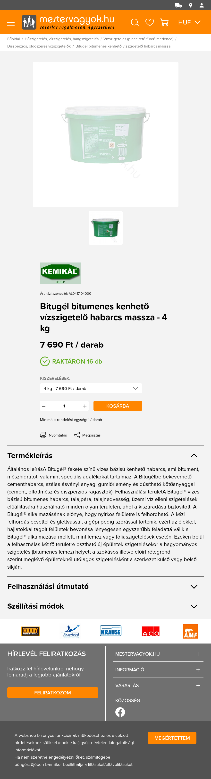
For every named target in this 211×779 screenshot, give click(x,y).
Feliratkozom (52, 692)
